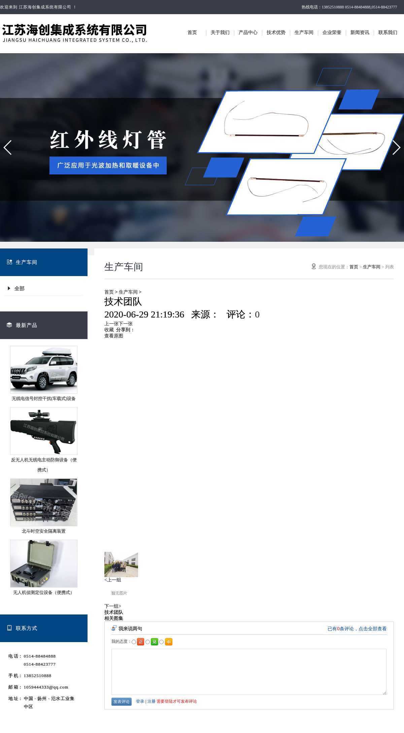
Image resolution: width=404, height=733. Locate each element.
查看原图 (113, 335)
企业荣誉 (332, 32)
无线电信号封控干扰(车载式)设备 (44, 398)
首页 (192, 32)
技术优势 (276, 32)
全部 (15, 288)
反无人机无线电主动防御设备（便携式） (44, 464)
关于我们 (220, 32)
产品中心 (248, 32)
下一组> (112, 606)
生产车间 (304, 32)
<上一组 (112, 579)
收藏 (109, 329)
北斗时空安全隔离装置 (44, 531)
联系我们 (387, 32)
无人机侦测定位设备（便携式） (43, 592)
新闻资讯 (359, 32)
